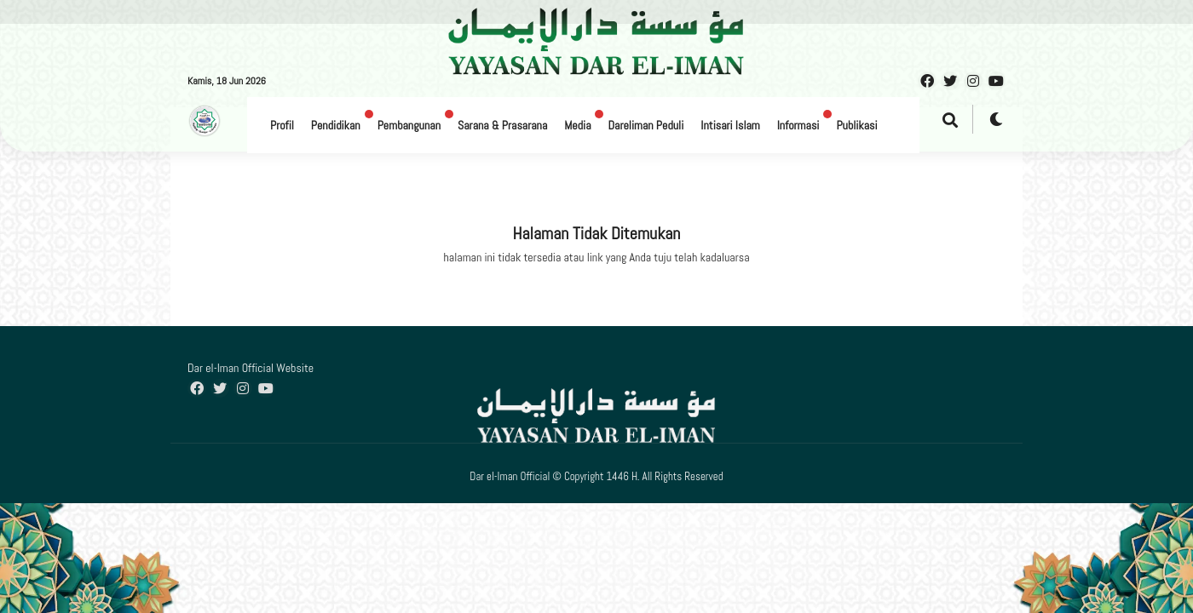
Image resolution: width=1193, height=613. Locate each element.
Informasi (798, 125)
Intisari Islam (729, 125)
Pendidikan (335, 125)
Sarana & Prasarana (502, 125)
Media (577, 125)
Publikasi (856, 125)
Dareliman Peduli (645, 125)
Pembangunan (409, 125)
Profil (282, 125)
